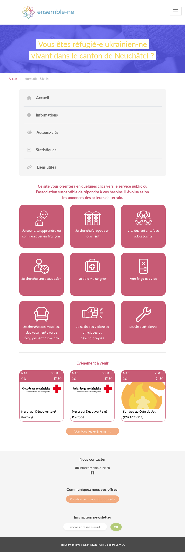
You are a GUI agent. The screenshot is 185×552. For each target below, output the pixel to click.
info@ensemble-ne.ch (92, 468)
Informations (42, 115)
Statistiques (41, 149)
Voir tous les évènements (92, 431)
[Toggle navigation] (176, 11)
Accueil (13, 78)
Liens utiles (41, 167)
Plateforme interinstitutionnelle (92, 499)
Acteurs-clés (43, 132)
